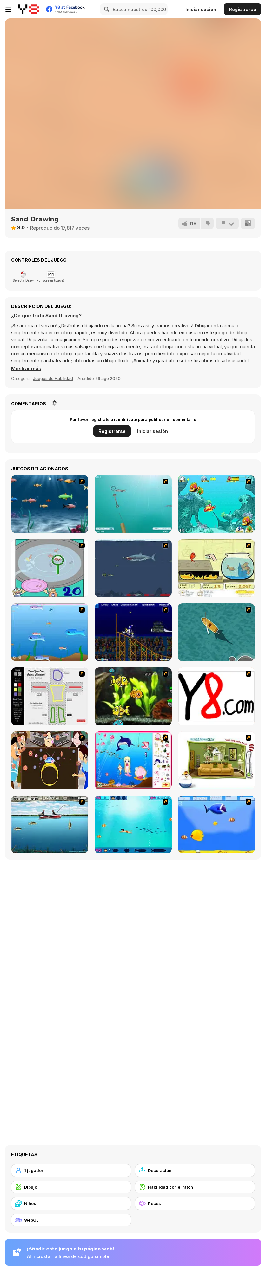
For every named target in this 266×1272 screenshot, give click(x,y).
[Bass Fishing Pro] (49, 824)
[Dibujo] (71, 1187)
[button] (26, 368)
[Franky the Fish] (49, 504)
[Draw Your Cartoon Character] (49, 696)
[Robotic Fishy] (133, 696)
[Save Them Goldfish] (216, 568)
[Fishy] (49, 632)
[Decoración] (195, 1170)
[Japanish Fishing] (49, 568)
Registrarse (242, 9)
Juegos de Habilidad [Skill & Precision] (53, 378)
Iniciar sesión (200, 9)
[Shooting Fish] (133, 504)
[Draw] (216, 696)
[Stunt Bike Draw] (133, 632)
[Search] (105, 9)
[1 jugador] (71, 1170)
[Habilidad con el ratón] (195, 1187)
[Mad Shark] (133, 568)
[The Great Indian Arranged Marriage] (49, 760)
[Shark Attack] (216, 632)
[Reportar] (227, 223)
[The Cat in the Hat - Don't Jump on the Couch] (216, 760)
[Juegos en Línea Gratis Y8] (28, 9)
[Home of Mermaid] (133, 760)
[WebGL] (71, 1220)
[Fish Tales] (216, 504)
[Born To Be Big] (216, 824)
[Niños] (71, 1203)
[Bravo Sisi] (133, 824)
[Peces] (195, 1203)
